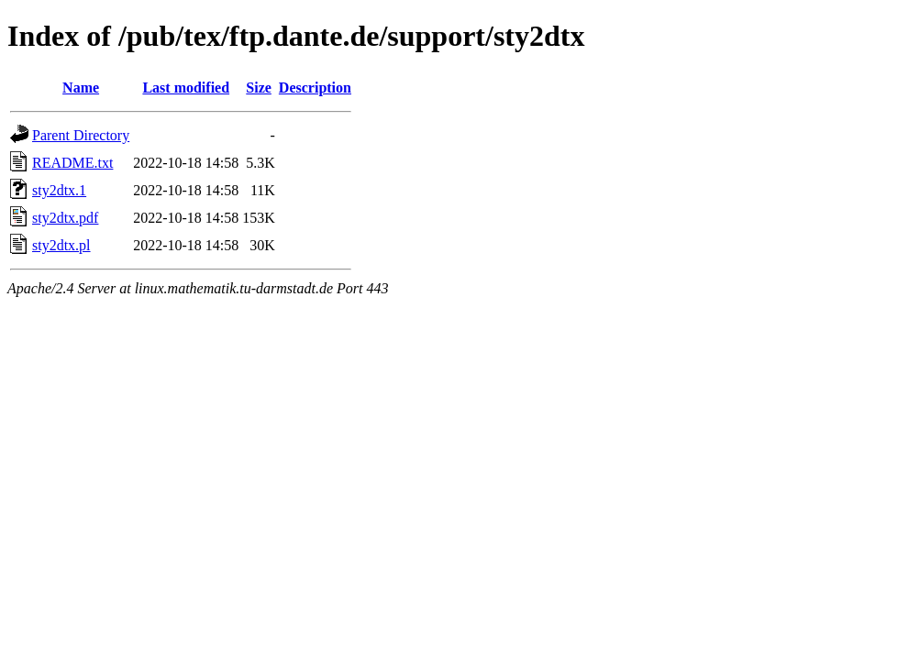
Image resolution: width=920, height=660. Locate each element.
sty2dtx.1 (59, 190)
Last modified (185, 87)
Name (80, 87)
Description (315, 87)
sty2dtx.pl (61, 245)
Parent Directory (80, 135)
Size (259, 87)
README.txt (72, 162)
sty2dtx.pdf (65, 218)
